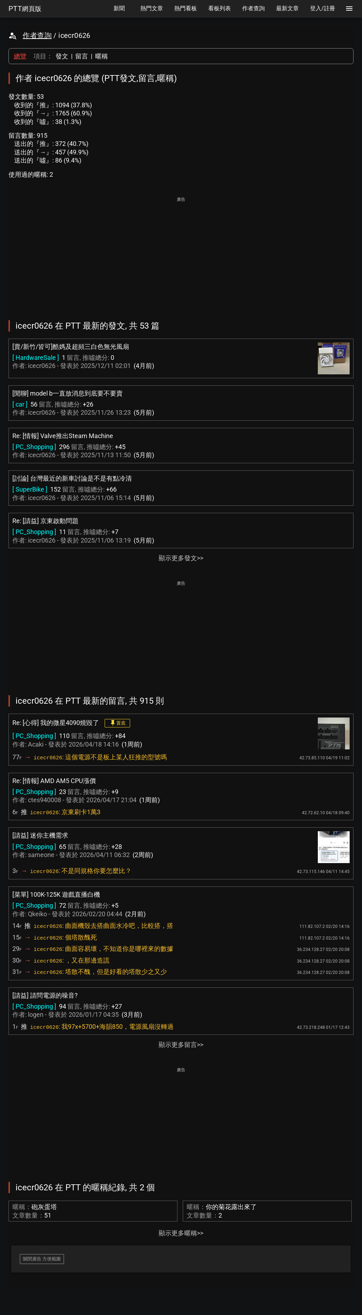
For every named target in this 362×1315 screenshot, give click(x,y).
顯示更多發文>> (181, 558)
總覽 (20, 56)
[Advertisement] (181, 253)
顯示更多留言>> (181, 1044)
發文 (62, 56)
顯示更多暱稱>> (181, 1233)
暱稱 (101, 56)
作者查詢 (37, 35)
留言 (81, 56)
